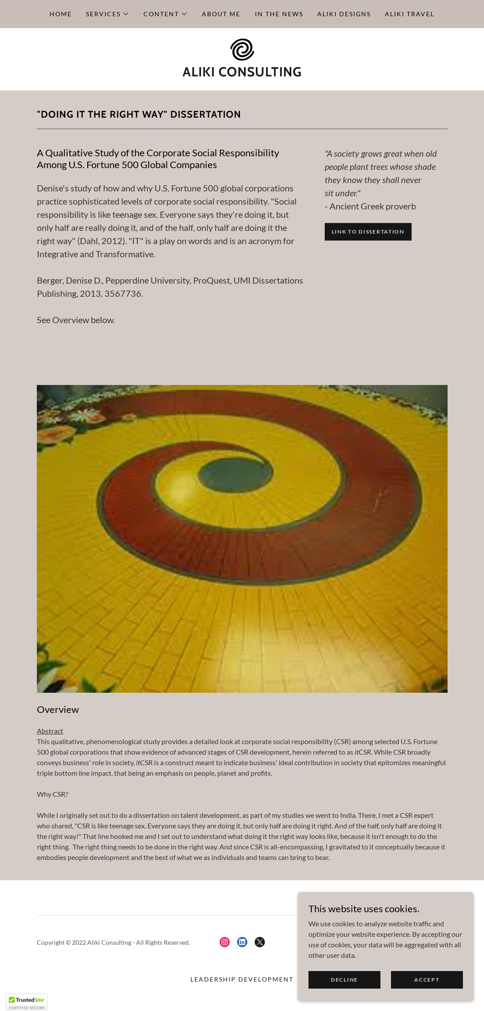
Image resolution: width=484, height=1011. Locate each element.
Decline (344, 991)
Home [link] (61, 14)
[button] (107, 14)
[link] (242, 48)
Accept (426, 991)
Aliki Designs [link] (344, 14)
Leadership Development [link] (241, 979)
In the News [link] (279, 14)
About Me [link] (221, 14)
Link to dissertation (368, 231)
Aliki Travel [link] (409, 14)
